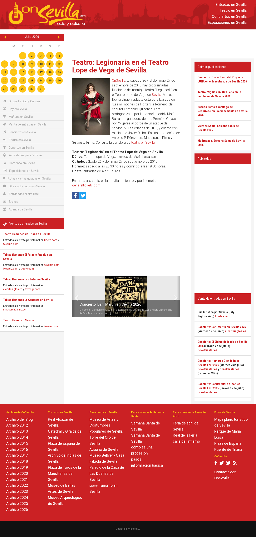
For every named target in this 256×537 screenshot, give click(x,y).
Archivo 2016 (17, 449)
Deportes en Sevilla (18, 147)
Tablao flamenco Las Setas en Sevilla (26, 279)
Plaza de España (227, 443)
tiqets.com (50, 240)
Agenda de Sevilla (17, 209)
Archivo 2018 (17, 461)
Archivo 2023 (17, 491)
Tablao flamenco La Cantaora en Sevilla (28, 299)
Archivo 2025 (17, 503)
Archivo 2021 (17, 479)
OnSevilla (118, 80)
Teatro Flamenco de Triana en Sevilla (26, 234)
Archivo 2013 (17, 431)
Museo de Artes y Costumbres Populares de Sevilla (106, 425)
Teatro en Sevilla (233, 10)
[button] (73, 296)
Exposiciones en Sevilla (227, 22)
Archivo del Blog (19, 419)
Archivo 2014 (17, 437)
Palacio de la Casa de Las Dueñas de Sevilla (106, 473)
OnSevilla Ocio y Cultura (21, 101)
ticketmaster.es (207, 350)
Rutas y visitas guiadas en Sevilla (27, 178)
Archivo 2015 (17, 443)
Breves (10, 201)
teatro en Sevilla (143, 142)
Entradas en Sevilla (231, 4)
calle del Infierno (186, 441)
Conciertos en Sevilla (229, 16)
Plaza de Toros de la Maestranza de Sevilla (64, 473)
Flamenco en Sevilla (19, 163)
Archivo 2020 (17, 473)
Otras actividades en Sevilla (24, 186)
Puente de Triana (228, 449)
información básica (147, 465)
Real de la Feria (185, 435)
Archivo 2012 (17, 425)
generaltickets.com (86, 185)
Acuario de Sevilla (103, 449)
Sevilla (156, 95)
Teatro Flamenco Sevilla (18, 320)
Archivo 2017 (17, 455)
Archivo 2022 (17, 485)
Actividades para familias (22, 155)
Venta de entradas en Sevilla (24, 124)
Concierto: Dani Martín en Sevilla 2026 (110, 304)
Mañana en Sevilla (18, 116)
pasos (136, 459)
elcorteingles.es (12, 289)
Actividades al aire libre (21, 194)
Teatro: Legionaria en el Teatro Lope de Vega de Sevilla (120, 66)
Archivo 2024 (17, 497)
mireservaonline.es (14, 309)
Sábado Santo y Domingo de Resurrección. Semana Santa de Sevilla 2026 (223, 111)
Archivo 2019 (17, 467)
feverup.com (10, 244)
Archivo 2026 (17, 509)
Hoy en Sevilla (15, 109)
